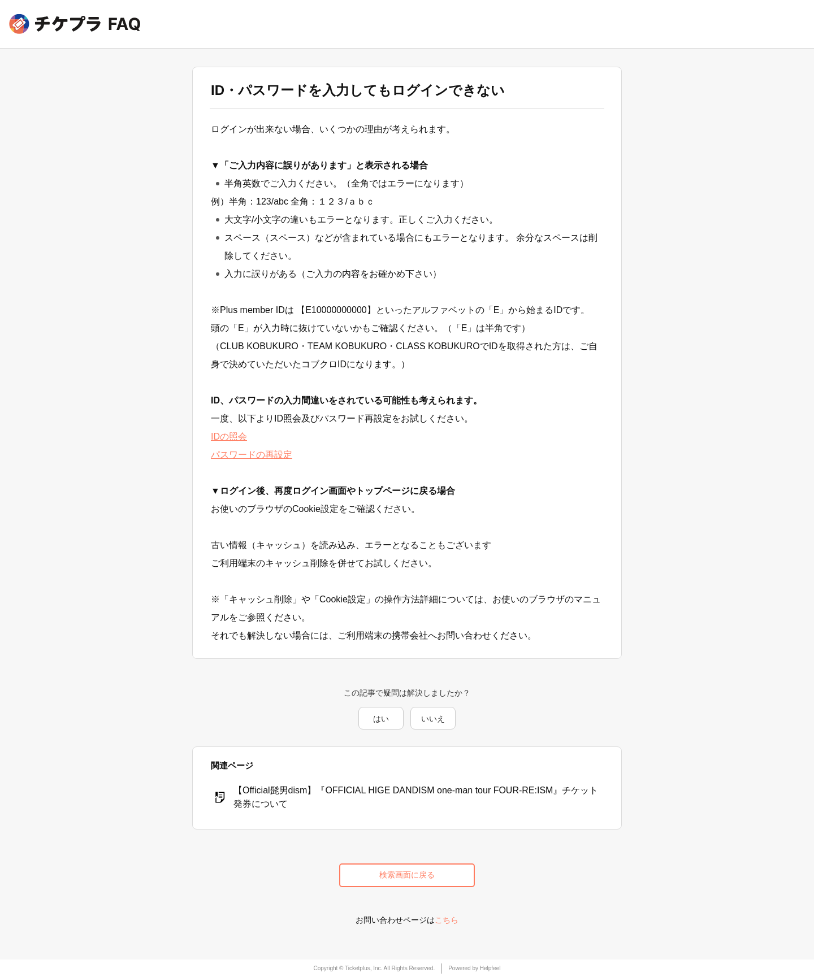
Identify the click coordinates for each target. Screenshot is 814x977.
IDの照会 (229, 436)
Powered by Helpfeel (474, 968)
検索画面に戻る (407, 874)
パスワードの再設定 (251, 454)
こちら (446, 919)
